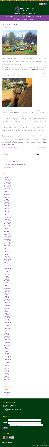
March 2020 (7, 263)
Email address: (6, 425)
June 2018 (6, 296)
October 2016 (7, 325)
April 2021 (6, 251)
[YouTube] (44, 4)
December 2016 (7, 322)
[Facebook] (46, 4)
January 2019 (7, 285)
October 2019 (7, 271)
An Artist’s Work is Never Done (11, 161)
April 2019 (6, 280)
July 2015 (6, 348)
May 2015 (6, 351)
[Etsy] (40, 4)
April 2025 (6, 186)
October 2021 (7, 242)
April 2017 (6, 316)
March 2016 (7, 336)
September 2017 (7, 308)
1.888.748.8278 (34, 3)
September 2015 (7, 345)
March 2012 (7, 380)
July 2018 (6, 294)
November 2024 (7, 194)
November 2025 (7, 182)
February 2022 (7, 236)
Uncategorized (7, 394)
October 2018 (7, 290)
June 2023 (6, 211)
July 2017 (6, 311)
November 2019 (7, 270)
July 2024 (6, 199)
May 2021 (6, 250)
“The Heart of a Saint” (42, 147)
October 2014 (7, 362)
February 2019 (7, 283)
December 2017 (7, 303)
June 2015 (6, 350)
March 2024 (7, 202)
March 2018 (7, 299)
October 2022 (7, 223)
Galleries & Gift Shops (21, 19)
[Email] (42, 4)
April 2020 (6, 262)
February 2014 (7, 374)
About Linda (9, 16)
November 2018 (7, 288)
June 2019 (6, 277)
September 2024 (7, 197)
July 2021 (6, 246)
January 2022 (7, 237)
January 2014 (7, 376)
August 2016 (7, 328)
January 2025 (7, 191)
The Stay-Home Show (9, 163)
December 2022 (7, 220)
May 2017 (6, 314)
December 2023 (7, 205)
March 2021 (7, 253)
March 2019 (7, 282)
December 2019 (7, 268)
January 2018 (7, 302)
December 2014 (7, 359)
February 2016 (7, 337)
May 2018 (6, 297)
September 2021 (7, 243)
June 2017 (6, 313)
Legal (10, 442)
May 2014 (6, 370)
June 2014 (6, 368)
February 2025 (7, 189)
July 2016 (6, 330)
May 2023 (6, 213)
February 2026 (7, 177)
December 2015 (7, 340)
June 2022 (6, 230)
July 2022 (6, 228)
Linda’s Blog (39, 16)
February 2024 (7, 203)
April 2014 (6, 371)
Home (22, 3)
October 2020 (7, 257)
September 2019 (7, 273)
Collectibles (31, 16)
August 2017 (7, 310)
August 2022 (7, 226)
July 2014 (6, 367)
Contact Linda (27, 3)
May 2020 (6, 260)
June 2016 (6, 331)
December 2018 (7, 287)
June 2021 (6, 248)
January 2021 (7, 256)
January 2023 (7, 219)
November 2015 (7, 342)
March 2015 (7, 354)
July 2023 (6, 210)
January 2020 (7, 266)
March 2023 (7, 216)
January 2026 (7, 179)
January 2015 (7, 357)
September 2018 (7, 291)
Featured (6, 389)
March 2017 (7, 317)
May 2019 (6, 279)
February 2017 (7, 319)
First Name (5, 419)
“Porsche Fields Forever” (17, 122)
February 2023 (7, 217)
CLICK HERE (38, 130)
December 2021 (7, 239)
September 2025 (7, 185)
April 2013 (6, 377)
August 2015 (7, 347)
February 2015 (7, 356)
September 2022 (7, 225)
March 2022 (7, 234)
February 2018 (7, 300)
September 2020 (7, 259)
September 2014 (7, 364)
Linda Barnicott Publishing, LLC (42, 445)
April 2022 (6, 233)
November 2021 (7, 240)
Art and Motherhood (8, 166)
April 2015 (6, 353)
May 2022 (6, 231)
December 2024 (7, 193)
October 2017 (7, 307)
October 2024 (7, 196)
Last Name (5, 422)
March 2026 (7, 176)
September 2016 (7, 327)
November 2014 (7, 360)
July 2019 (6, 276)
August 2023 (7, 208)
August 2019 (7, 274)
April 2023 (6, 214)
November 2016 (7, 323)
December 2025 (7, 180)
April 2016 (6, 334)
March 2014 (7, 373)
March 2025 (7, 188)
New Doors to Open (8, 167)
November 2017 (7, 305)
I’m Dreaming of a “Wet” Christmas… (10, 147)
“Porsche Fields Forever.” (14, 112)
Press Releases (7, 390)
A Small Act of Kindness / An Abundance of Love (14, 164)
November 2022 (7, 222)
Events (31, 19)
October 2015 (7, 344)
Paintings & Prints (20, 16)
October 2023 (7, 206)
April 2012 (6, 379)
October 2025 (7, 183)
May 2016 (6, 333)
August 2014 (7, 365)
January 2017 (7, 320)
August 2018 (7, 293)
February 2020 (7, 265)
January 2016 (7, 339)
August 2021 (7, 245)
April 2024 (6, 200)
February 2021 (7, 254)
